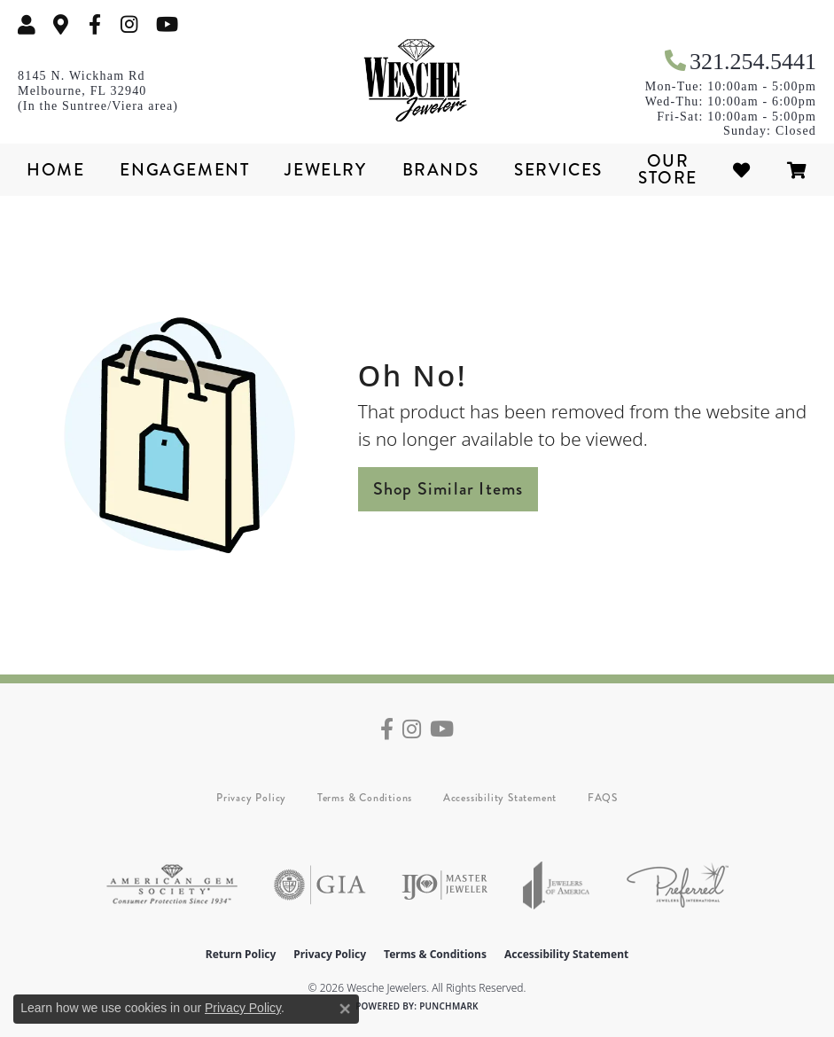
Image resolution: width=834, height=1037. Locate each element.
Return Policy (241, 954)
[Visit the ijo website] (444, 885)
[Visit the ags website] (171, 885)
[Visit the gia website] (320, 885)
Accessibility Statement (500, 797)
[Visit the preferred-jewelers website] (677, 885)
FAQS (603, 797)
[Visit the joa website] (556, 885)
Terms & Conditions (364, 797)
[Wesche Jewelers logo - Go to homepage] (417, 80)
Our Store (668, 169)
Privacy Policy (251, 797)
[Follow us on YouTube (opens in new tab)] (167, 24)
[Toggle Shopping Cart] (797, 169)
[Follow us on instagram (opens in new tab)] (129, 24)
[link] (61, 24)
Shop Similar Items (448, 489)
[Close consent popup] (344, 1008)
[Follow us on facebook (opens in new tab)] (95, 24)
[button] (26, 24)
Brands (440, 170)
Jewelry (325, 170)
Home (55, 170)
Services (558, 170)
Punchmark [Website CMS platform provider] (449, 1006)
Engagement (184, 170)
